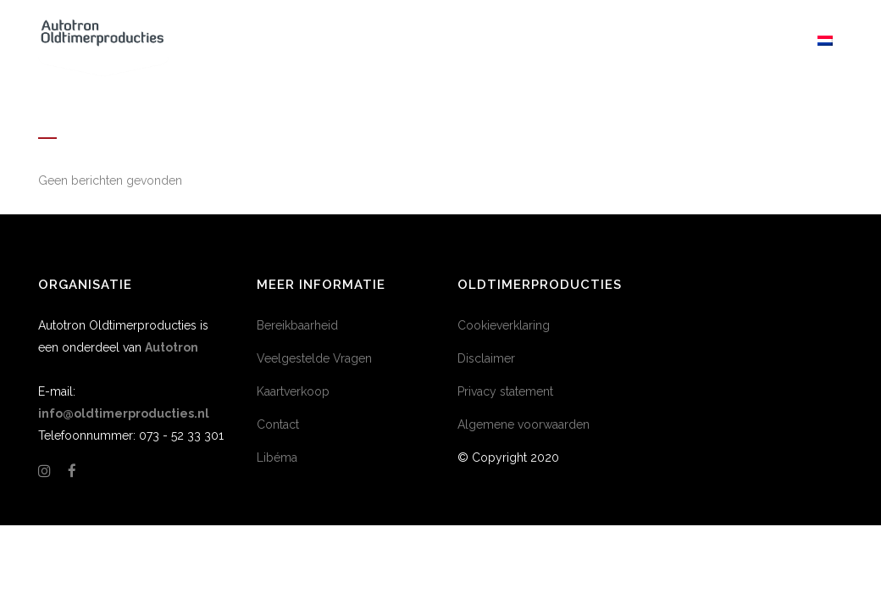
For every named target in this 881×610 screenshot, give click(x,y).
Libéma (277, 457)
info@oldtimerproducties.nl (123, 413)
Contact (278, 424)
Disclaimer (486, 358)
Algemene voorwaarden (523, 424)
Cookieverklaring (503, 325)
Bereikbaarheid (297, 325)
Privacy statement (505, 391)
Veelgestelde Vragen (314, 358)
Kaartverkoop (293, 391)
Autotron (171, 347)
